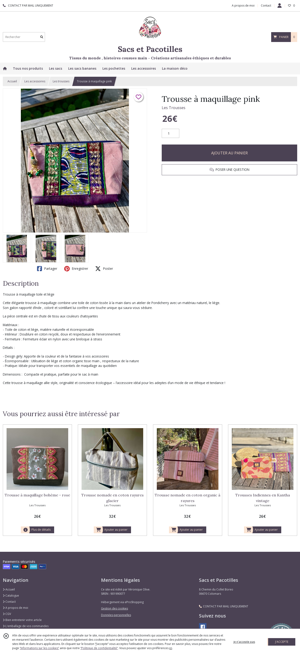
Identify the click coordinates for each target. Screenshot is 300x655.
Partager (47, 268)
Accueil (12, 81)
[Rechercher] (42, 37)
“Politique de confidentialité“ (99, 648)
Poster (104, 268)
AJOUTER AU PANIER (229, 153)
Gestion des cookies (114, 608)
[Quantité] (170, 133)
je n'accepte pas (244, 642)
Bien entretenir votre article (22, 620)
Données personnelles (116, 615)
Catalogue (11, 596)
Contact (266, 6)
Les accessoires (34, 81)
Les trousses (61, 81)
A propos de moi (15, 608)
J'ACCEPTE (281, 642)
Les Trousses (173, 107)
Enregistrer (76, 268)
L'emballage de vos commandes (26, 626)
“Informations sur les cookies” (39, 648)
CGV (7, 614)
